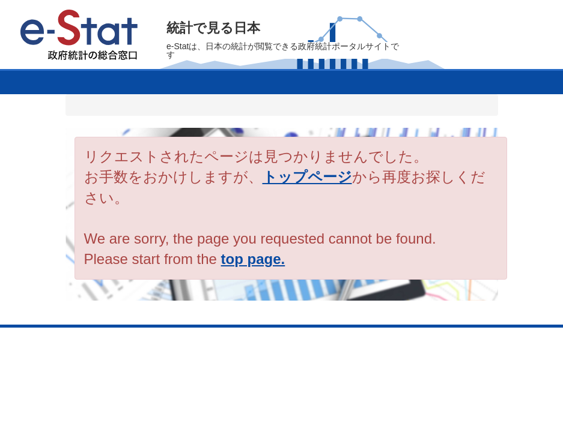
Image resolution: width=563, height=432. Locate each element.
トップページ (307, 177)
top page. (253, 259)
